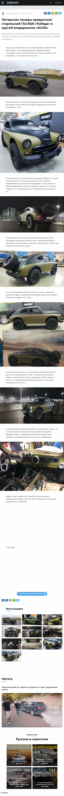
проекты (58, 2)
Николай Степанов (12, 13)
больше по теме (32, 735)
